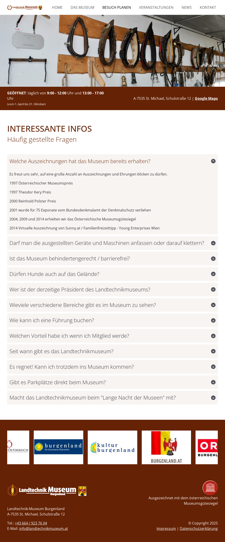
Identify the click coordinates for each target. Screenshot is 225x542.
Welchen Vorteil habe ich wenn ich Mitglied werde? (69, 335)
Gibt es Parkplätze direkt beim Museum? (57, 382)
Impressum (166, 528)
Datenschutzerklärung (199, 528)
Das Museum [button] (82, 7)
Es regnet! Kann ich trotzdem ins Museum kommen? (71, 366)
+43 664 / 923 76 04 (31, 523)
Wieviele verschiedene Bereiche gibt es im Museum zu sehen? (82, 305)
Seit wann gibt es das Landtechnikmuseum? (61, 351)
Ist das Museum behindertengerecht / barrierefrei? (69, 258)
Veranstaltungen (156, 7)
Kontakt (208, 7)
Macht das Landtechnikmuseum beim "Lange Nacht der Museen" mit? (92, 397)
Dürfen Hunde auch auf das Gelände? (54, 274)
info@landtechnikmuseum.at (43, 528)
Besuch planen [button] (116, 7)
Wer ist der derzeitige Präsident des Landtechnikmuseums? (79, 289)
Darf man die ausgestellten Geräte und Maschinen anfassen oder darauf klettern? (106, 243)
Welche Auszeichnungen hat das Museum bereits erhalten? (79, 161)
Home (57, 7)
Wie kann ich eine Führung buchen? (51, 320)
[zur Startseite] (24, 7)
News (187, 7)
